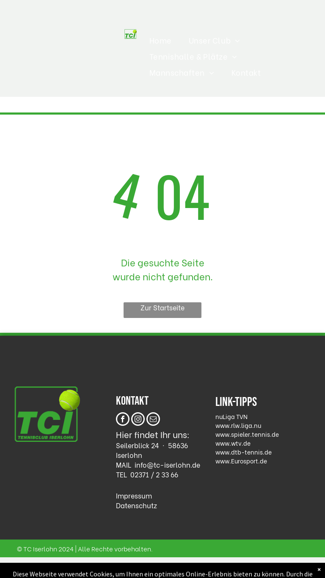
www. (223, 460)
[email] (153, 420)
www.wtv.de (233, 442)
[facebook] (122, 420)
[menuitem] (160, 40)
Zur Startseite (162, 307)
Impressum (134, 495)
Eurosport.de (249, 460)
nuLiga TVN (231, 416)
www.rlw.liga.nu (238, 425)
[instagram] (138, 420)
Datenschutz (136, 505)
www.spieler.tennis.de (247, 434)
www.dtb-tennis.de (243, 451)
